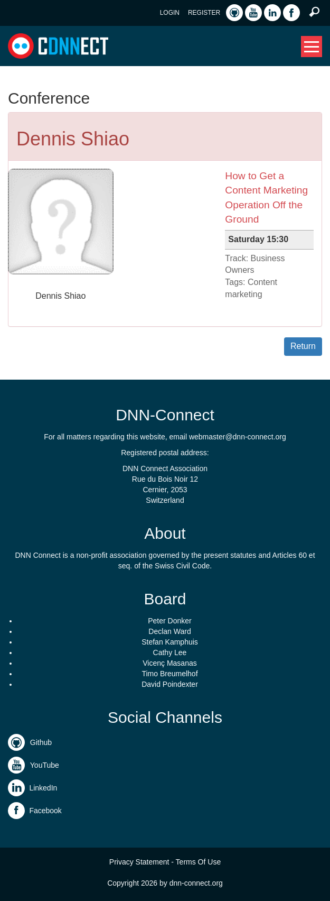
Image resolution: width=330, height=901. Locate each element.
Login (170, 12)
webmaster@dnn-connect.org (237, 437)
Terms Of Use (198, 862)
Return (303, 346)
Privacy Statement (139, 862)
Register (204, 12)
